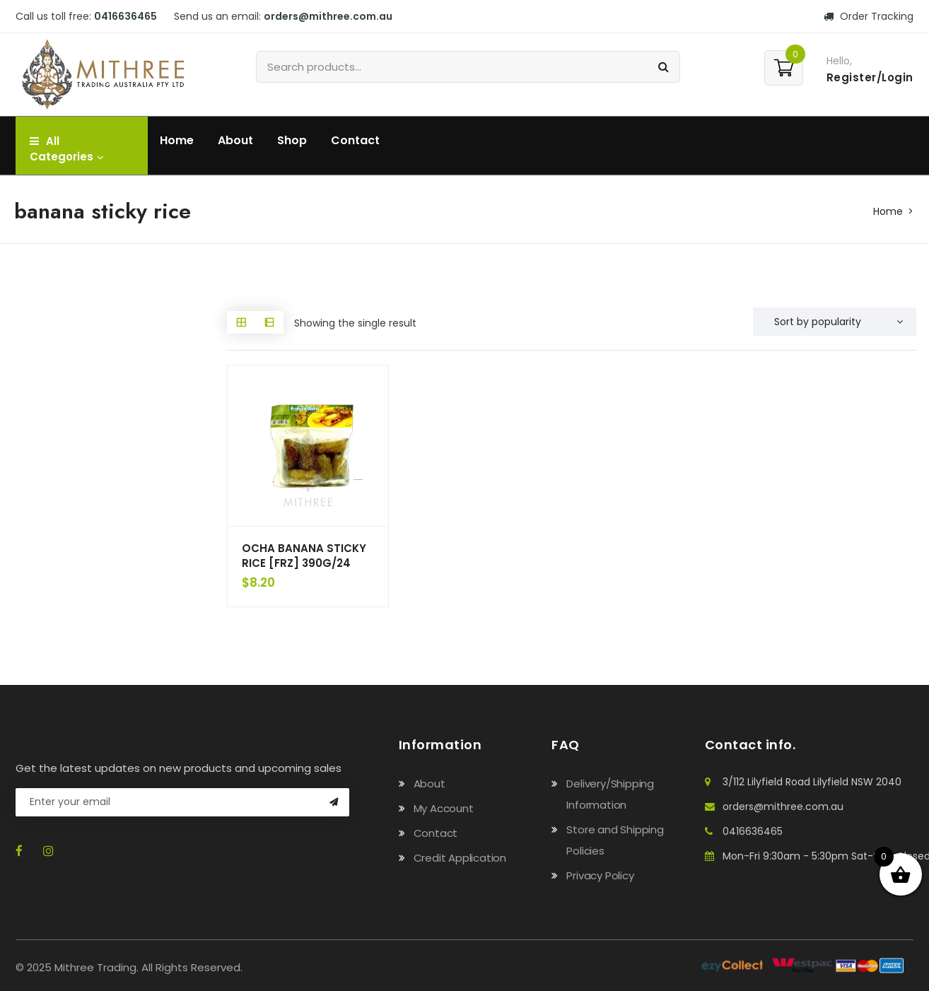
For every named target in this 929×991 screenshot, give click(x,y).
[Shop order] (834, 321)
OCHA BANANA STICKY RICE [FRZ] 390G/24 (304, 555)
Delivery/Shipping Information (610, 794)
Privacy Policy (599, 875)
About (235, 140)
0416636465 (125, 16)
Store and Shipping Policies (614, 840)
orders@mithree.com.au (328, 16)
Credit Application (460, 857)
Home (177, 140)
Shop (292, 140)
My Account (444, 808)
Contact (355, 140)
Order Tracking (868, 16)
